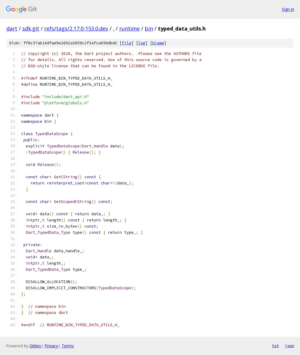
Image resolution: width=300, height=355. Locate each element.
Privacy (51, 346)
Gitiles (35, 346)
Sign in (288, 9)
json (289, 345)
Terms (68, 346)
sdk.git (30, 28)
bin (149, 28)
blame (158, 43)
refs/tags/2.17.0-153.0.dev (76, 28)
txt (275, 345)
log (141, 43)
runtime (129, 28)
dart (11, 28)
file (126, 43)
